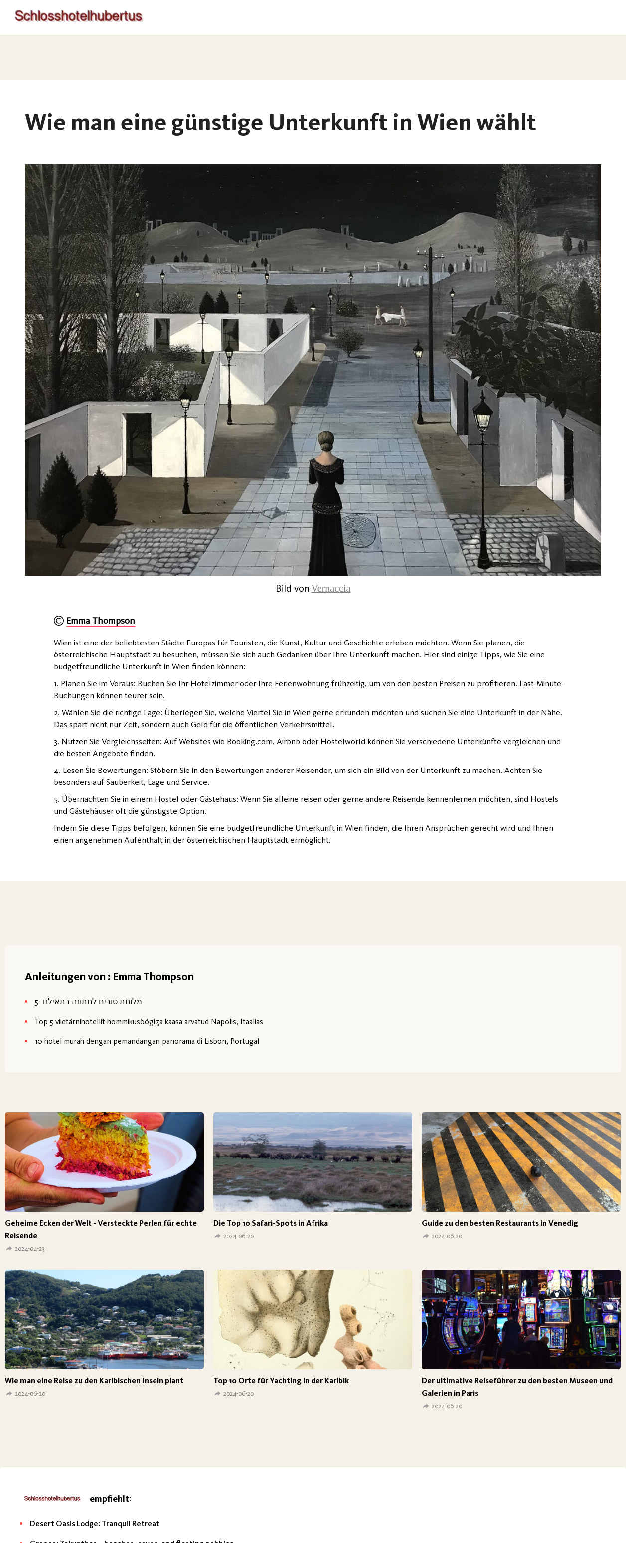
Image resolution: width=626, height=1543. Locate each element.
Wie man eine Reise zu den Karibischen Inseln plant (94, 1380)
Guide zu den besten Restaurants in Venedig (500, 1223)
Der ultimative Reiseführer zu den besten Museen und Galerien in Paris (517, 1387)
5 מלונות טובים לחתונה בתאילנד (88, 1001)
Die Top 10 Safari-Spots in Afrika (270, 1223)
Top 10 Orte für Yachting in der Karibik (281, 1380)
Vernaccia (331, 588)
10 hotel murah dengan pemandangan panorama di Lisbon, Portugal (147, 1041)
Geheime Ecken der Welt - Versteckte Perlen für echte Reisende (101, 1229)
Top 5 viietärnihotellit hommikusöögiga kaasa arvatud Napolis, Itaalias (149, 1021)
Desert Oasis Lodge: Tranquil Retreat (94, 1523)
